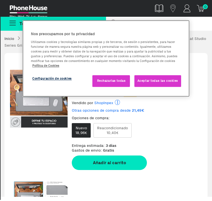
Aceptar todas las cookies (157, 81)
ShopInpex (103, 102)
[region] (106, 58)
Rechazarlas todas (111, 81)
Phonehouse (32, 9)
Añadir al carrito (109, 162)
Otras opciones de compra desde (108, 110)
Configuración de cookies (52, 78)
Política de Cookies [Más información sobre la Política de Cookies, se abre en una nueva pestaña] (45, 66)
